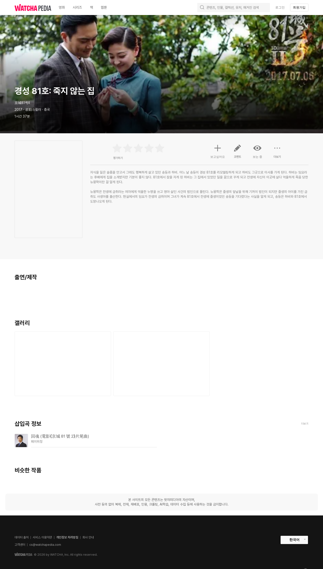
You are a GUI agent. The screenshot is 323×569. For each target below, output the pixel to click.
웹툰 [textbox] (104, 7)
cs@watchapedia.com (45, 544)
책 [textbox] (91, 7)
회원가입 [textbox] (299, 7)
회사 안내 (88, 537)
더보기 (304, 423)
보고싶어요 (217, 150)
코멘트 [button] (237, 153)
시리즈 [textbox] (77, 7)
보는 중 (257, 151)
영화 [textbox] (62, 7)
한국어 (294, 540)
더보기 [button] (277, 153)
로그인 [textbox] (280, 7)
